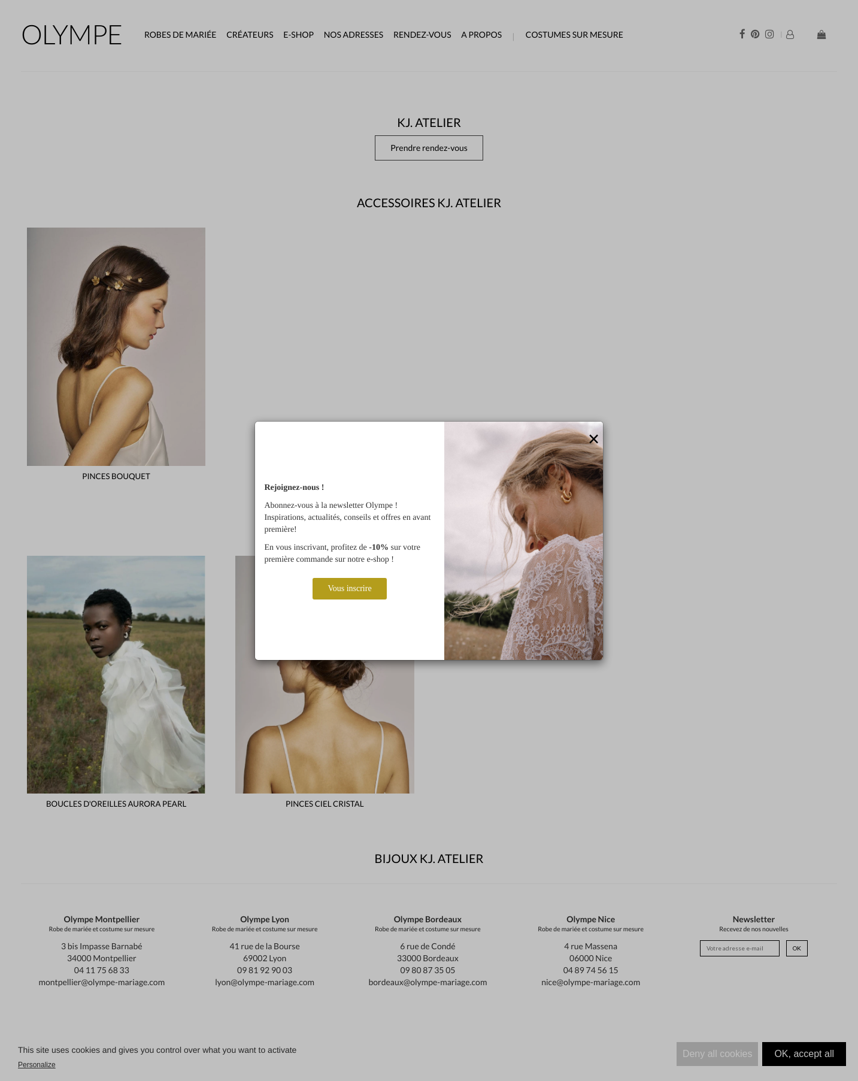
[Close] (594, 440)
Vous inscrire (349, 588)
